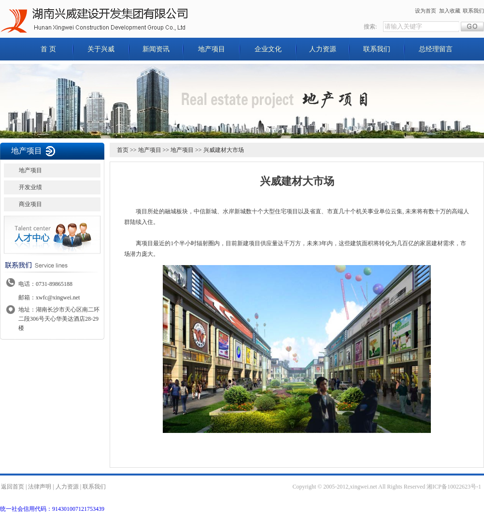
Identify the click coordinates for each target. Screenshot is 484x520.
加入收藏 (449, 11)
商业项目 (30, 204)
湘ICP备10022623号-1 (454, 486)
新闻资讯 (156, 49)
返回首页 (12, 486)
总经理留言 (436, 49)
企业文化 (268, 49)
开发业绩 (30, 187)
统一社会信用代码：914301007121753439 (52, 508)
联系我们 (473, 11)
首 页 (48, 49)
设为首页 (425, 11)
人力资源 (322, 49)
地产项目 (211, 49)
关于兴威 (100, 49)
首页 (122, 150)
